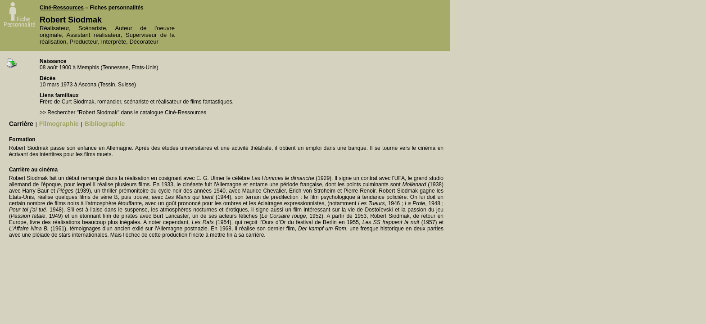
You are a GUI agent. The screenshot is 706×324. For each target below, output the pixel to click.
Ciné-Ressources (62, 7)
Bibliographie (105, 123)
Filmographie (59, 123)
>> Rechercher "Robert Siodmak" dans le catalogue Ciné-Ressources (123, 112)
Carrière (21, 123)
